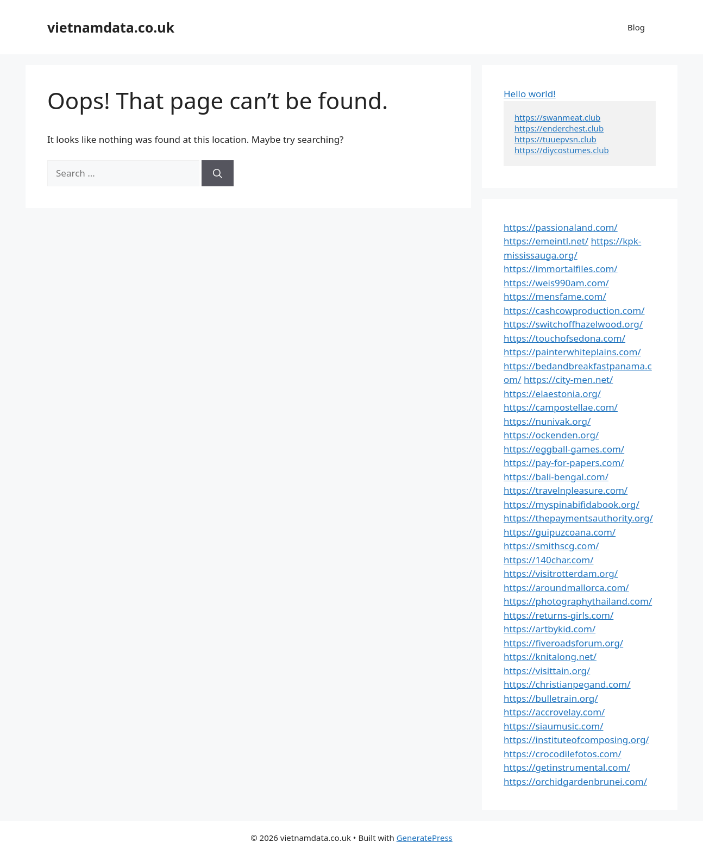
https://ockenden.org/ (551, 435)
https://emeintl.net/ (546, 241)
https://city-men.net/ (568, 379)
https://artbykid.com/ (549, 629)
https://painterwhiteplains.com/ (572, 351)
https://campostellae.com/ (561, 407)
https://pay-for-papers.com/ (564, 462)
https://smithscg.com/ (551, 545)
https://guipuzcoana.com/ (560, 532)
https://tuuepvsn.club (555, 139)
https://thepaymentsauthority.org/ (578, 518)
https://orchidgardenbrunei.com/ (575, 781)
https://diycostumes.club (561, 149)
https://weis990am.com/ (556, 282)
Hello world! (530, 93)
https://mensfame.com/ (555, 296)
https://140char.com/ (548, 560)
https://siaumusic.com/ (553, 726)
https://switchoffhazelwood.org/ (573, 324)
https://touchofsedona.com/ (564, 338)
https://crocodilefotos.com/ (563, 753)
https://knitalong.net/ (550, 656)
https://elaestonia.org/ (552, 393)
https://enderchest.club (559, 128)
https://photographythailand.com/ (578, 601)
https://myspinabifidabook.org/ (571, 504)
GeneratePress (425, 837)
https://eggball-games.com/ (564, 449)
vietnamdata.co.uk (110, 27)
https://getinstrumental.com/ (567, 767)
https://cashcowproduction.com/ (574, 310)
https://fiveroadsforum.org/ (563, 643)
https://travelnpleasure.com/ (565, 490)
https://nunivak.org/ (547, 421)
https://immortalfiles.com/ (561, 268)
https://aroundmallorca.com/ (566, 587)
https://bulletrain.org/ (551, 698)
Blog (636, 27)
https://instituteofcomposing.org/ (576, 739)
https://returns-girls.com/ (558, 615)
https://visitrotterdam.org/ (561, 573)
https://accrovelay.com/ (554, 712)
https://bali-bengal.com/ (556, 476)
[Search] (218, 173)
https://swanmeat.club (557, 117)
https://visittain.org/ (547, 670)
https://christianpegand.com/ (567, 684)
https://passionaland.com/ (561, 227)
